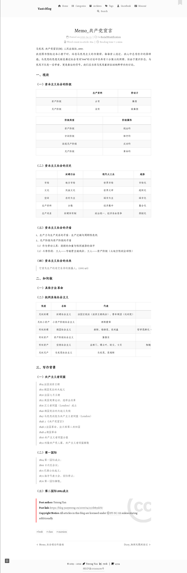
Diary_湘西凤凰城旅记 (137, 544)
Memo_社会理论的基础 (50, 544)
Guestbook (124, 6)
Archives (95, 6)
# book (40, 531)
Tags (109, 6)
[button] (7, 561)
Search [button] (102, 11)
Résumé (140, 6)
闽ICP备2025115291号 (93, 568)
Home (63, 6)
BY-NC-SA (114, 513)
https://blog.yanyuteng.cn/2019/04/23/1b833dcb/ (76, 508)
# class (50, 531)
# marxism (62, 531)
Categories (78, 6)
